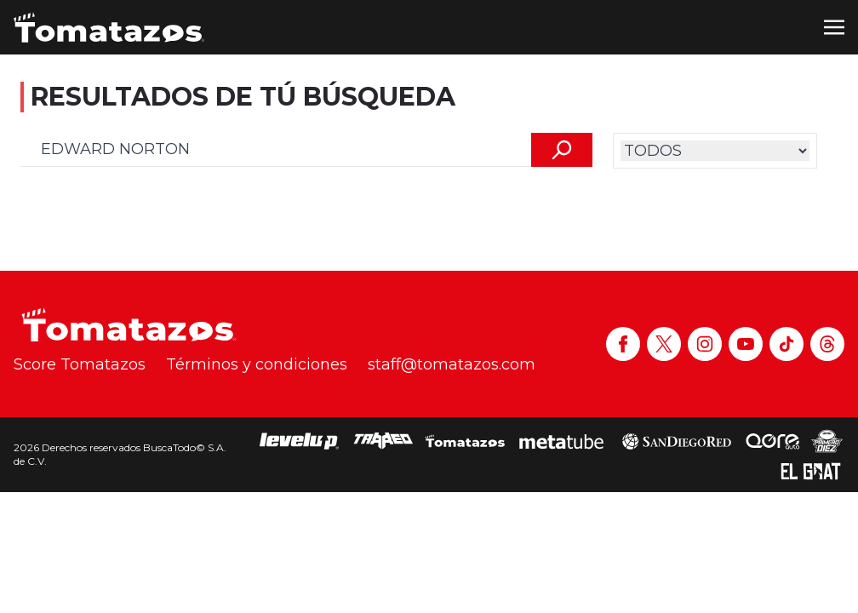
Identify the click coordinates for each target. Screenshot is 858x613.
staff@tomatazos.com (451, 364)
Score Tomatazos (80, 364)
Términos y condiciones (256, 364)
